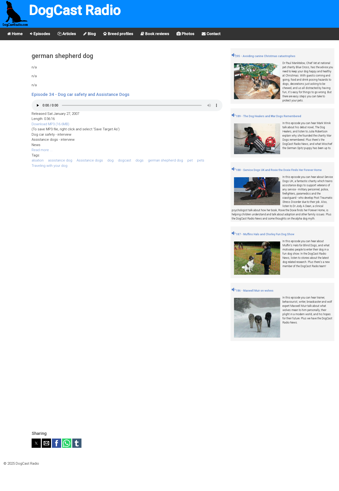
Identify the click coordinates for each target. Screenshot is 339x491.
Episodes (40, 33)
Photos (185, 33)
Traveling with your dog (49, 166)
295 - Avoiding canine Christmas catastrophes (263, 56)
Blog (89, 33)
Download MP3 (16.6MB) (50, 124)
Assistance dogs (90, 160)
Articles (66, 33)
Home (15, 33)
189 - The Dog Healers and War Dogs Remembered (266, 116)
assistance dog (60, 160)
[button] (36, 443)
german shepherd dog (165, 160)
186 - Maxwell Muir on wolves (252, 290)
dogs (139, 160)
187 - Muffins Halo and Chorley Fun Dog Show (263, 234)
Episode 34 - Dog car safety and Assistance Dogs (80, 94)
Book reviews (155, 33)
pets (200, 160)
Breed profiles (118, 33)
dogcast (124, 160)
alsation (38, 160)
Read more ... (42, 150)
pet (190, 160)
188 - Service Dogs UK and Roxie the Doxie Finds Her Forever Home (277, 170)
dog (110, 160)
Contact (211, 33)
